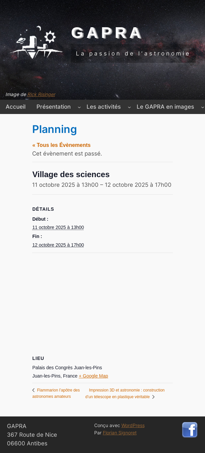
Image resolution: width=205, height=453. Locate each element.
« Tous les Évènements (61, 145)
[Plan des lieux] (102, 301)
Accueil (16, 106)
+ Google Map (93, 376)
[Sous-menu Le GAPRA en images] (202, 106)
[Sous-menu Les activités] (129, 106)
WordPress (133, 425)
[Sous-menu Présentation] (79, 106)
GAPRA (107, 32)
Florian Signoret (120, 432)
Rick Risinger (41, 94)
